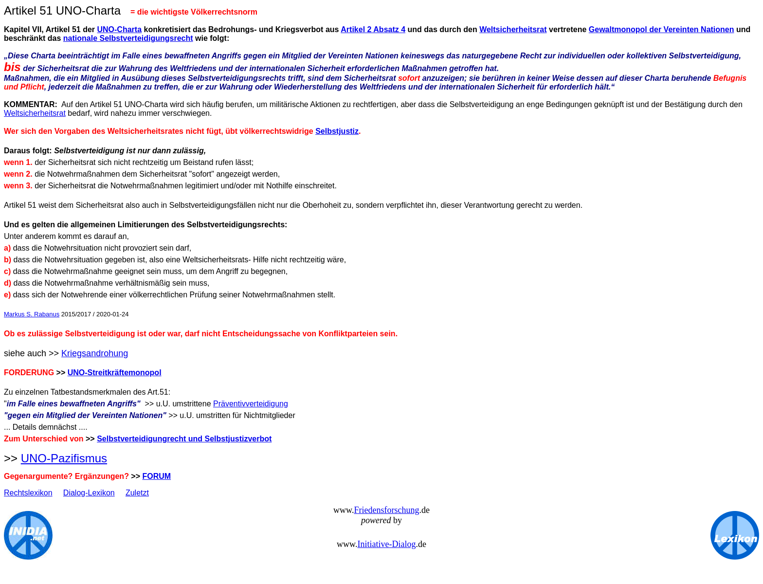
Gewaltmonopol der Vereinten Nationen (661, 29)
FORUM (157, 476)
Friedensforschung (386, 510)
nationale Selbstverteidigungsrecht (128, 38)
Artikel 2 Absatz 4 (373, 29)
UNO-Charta (119, 29)
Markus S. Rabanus (31, 314)
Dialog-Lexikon (89, 493)
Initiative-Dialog (386, 544)
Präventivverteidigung (250, 404)
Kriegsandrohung (94, 353)
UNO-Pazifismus (64, 458)
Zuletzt (137, 493)
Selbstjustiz (337, 131)
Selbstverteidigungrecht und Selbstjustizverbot (184, 439)
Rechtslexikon (28, 493)
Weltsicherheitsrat (512, 29)
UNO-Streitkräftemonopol (115, 372)
